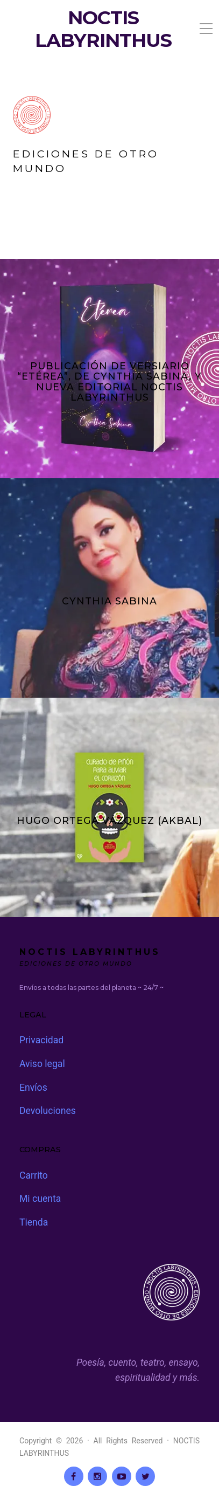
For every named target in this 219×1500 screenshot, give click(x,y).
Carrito (33, 1175)
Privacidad (41, 1040)
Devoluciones (47, 1110)
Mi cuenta (40, 1198)
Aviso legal (42, 1063)
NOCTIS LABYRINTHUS (103, 29)
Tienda (33, 1222)
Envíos (33, 1087)
